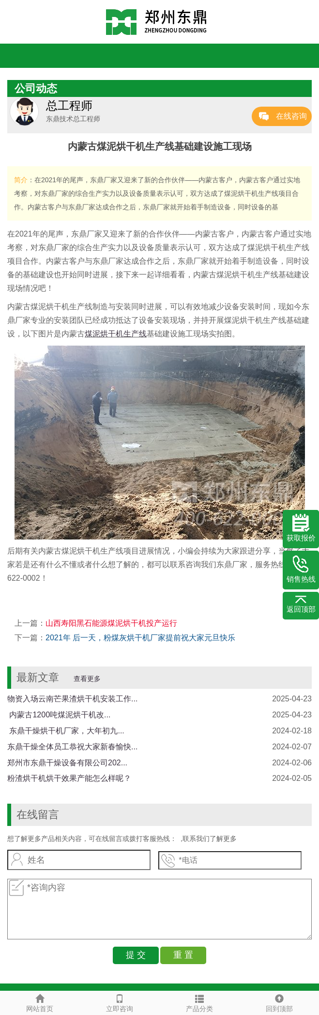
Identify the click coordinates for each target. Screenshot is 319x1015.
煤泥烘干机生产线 (116, 334)
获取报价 (301, 528)
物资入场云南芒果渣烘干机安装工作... (72, 699)
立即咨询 (120, 1002)
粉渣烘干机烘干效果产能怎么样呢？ (69, 778)
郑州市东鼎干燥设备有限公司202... (67, 763)
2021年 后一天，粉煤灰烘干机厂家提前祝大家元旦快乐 (140, 638)
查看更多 (87, 678)
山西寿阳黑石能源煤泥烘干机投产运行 (111, 623)
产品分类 (200, 1002)
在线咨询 (291, 116)
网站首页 (40, 1002)
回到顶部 (279, 1002)
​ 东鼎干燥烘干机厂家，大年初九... (65, 731)
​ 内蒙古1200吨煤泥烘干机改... (58, 715)
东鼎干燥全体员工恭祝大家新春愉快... (72, 747)
